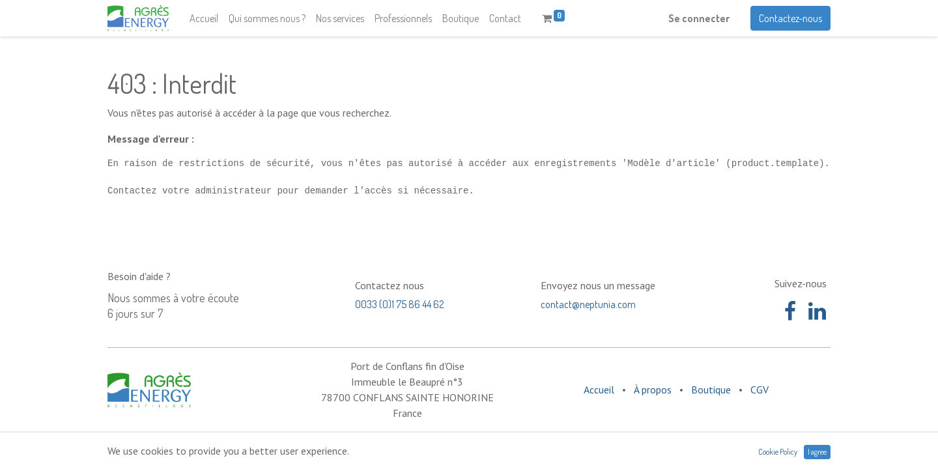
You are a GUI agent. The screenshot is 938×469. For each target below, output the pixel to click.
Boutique (711, 389)
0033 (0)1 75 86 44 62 (399, 304)
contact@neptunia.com (588, 304)
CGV (759, 389)
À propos (653, 389)
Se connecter (699, 18)
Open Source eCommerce (776, 450)
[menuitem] (203, 18)
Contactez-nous (790, 18)
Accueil (599, 389)
